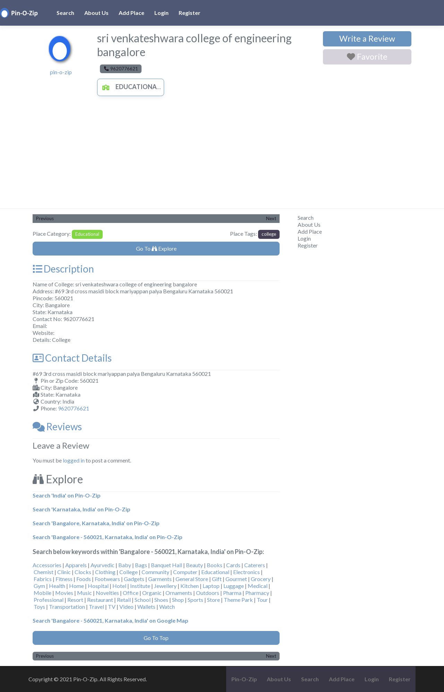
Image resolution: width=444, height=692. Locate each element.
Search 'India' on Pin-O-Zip (67, 495)
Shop (178, 599)
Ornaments (178, 592)
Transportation (67, 606)
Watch (167, 606)
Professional (48, 599)
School (143, 599)
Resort (75, 599)
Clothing (105, 572)
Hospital (98, 585)
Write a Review (367, 38)
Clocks (83, 572)
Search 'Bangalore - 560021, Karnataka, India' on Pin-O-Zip (107, 537)
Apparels (76, 565)
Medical (257, 585)
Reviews (57, 426)
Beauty (194, 565)
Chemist (43, 572)
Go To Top (156, 637)
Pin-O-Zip (244, 679)
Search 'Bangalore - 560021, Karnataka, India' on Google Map (110, 620)
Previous (45, 218)
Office (130, 592)
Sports (195, 599)
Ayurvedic (102, 565)
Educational (129, 86)
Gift (217, 579)
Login (161, 12)
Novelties (107, 592)
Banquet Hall (166, 565)
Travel (96, 606)
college (269, 234)
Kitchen (189, 585)
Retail (124, 599)
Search (65, 12)
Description (63, 269)
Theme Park (238, 599)
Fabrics (43, 579)
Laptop (211, 585)
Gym (39, 585)
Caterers (254, 565)
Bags (141, 565)
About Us (96, 12)
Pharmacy (257, 592)
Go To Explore (156, 248)
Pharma (232, 592)
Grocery (261, 579)
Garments (160, 579)
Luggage (233, 585)
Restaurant (100, 599)
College (128, 572)
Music (84, 592)
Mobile (42, 592)
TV (112, 606)
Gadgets (134, 579)
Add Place (131, 12)
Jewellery (165, 585)
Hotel (119, 585)
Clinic (64, 572)
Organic (152, 592)
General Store (192, 579)
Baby (124, 565)
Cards (233, 565)
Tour (262, 599)
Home (76, 585)
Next (271, 218)
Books (214, 565)
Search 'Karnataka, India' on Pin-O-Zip (81, 509)
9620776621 (73, 408)
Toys (39, 606)
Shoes (161, 599)
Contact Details (72, 358)
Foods (83, 579)
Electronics (246, 572)
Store (213, 599)
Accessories (47, 565)
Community (155, 572)
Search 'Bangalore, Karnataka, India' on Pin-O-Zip (96, 523)
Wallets (146, 606)
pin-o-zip (61, 72)
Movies (64, 592)
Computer (185, 572)
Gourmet (236, 579)
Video (126, 606)
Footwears (107, 579)
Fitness (64, 579)
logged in (74, 460)
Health (57, 585)
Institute (140, 585)
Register (189, 12)
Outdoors (207, 592)
